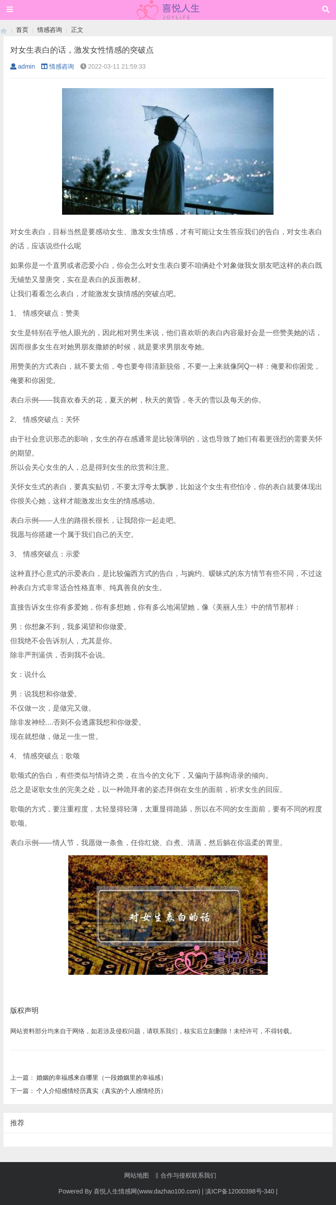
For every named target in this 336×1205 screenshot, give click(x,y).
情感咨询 (49, 29)
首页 (22, 29)
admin (22, 66)
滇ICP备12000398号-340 (239, 1191)
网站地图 (136, 1175)
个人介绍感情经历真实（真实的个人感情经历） (101, 1090)
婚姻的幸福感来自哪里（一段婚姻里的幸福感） (101, 1077)
